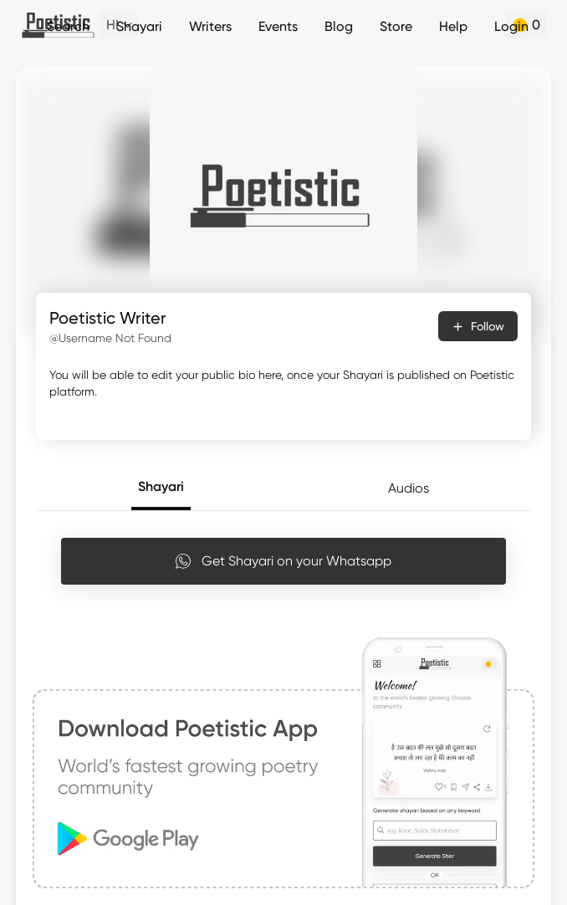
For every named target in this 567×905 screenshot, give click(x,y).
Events (278, 26)
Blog (338, 26)
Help (453, 26)
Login (511, 26)
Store (396, 26)
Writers (210, 26)
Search (68, 26)
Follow (478, 326)
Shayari (139, 26)
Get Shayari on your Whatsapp (283, 561)
